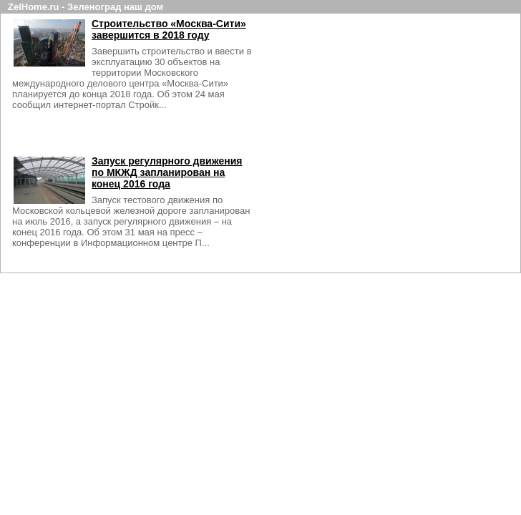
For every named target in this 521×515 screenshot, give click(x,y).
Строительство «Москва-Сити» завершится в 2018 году (174, 29)
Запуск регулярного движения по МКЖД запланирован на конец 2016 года (172, 172)
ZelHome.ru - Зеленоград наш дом (85, 6)
